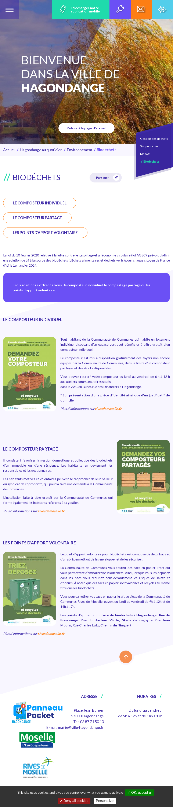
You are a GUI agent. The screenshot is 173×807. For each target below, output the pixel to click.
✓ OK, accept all (139, 792)
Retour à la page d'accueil (86, 128)
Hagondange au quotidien (41, 149)
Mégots (145, 154)
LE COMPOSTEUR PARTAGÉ (37, 217)
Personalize (105, 801)
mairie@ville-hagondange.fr (81, 727)
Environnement (80, 149)
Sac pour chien (149, 146)
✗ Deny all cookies (74, 801)
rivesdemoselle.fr (108, 409)
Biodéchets (151, 161)
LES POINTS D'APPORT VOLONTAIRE (45, 232)
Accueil (9, 149)
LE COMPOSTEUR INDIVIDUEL (39, 203)
